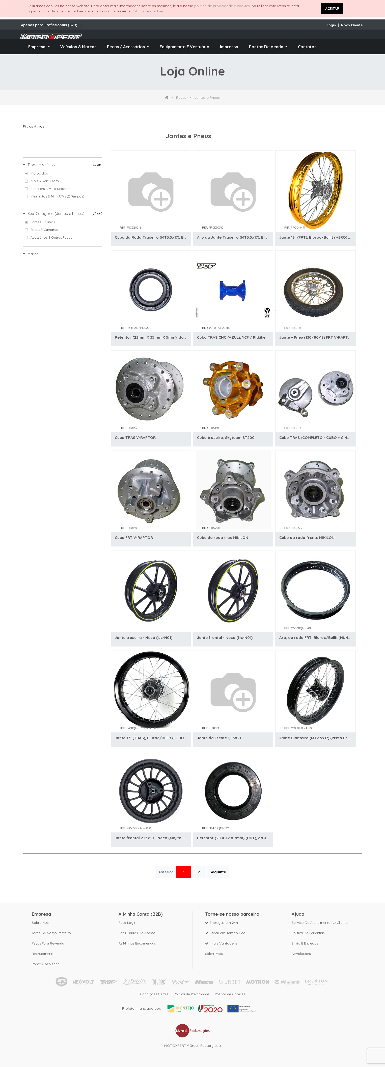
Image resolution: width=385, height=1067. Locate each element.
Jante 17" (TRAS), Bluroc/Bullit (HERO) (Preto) (151, 737)
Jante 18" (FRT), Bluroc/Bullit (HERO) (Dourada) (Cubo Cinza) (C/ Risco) (315, 237)
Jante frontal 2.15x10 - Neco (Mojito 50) (151, 837)
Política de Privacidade (191, 993)
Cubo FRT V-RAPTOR (134, 537)
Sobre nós (40, 921)
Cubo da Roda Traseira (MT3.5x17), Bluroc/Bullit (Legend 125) (151, 237)
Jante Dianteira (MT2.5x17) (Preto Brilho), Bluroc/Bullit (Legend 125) (315, 737)
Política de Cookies (147, 11)
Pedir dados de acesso (137, 931)
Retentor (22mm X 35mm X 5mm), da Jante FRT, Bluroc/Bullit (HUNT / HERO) (151, 337)
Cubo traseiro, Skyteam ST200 (226, 437)
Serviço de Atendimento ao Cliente (320, 921)
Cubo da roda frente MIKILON (307, 537)
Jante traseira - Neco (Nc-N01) (143, 637)
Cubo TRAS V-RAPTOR (135, 437)
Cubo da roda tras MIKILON (222, 537)
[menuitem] (78, 47)
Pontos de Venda (46, 962)
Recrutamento (43, 952)
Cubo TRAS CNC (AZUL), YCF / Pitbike (231, 337)
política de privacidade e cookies (222, 6)
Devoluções (301, 952)
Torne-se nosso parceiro (51, 931)
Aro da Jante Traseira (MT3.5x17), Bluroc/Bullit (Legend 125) (233, 237)
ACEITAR (332, 8)
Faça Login (127, 921)
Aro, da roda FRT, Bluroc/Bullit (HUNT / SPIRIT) (315, 637)
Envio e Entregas (305, 941)
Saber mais (214, 952)
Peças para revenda (48, 941)
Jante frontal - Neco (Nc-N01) (225, 637)
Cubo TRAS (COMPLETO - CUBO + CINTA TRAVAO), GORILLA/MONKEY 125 (315, 437)
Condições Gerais (152, 993)
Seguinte (218, 872)
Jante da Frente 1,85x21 (219, 737)
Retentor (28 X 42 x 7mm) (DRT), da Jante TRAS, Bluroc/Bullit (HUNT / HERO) (233, 837)
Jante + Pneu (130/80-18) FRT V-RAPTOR (315, 337)
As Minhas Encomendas (137, 941)
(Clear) (97, 164)
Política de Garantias (308, 931)
